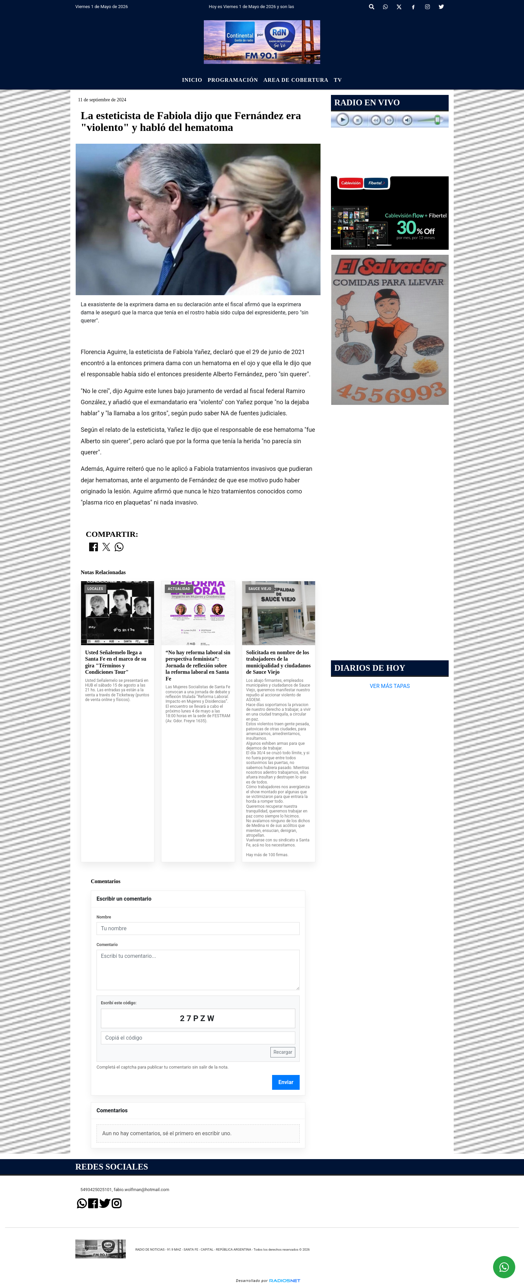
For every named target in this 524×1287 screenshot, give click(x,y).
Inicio (192, 80)
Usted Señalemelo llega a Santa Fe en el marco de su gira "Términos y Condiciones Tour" (115, 662)
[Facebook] (413, 7)
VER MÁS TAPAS (390, 686)
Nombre (104, 917)
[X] (399, 7)
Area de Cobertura (295, 80)
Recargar (282, 1052)
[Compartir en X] (106, 547)
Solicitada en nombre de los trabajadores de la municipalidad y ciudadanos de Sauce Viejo (278, 662)
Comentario (107, 944)
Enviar (286, 1082)
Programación (233, 80)
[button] (372, 7)
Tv (338, 80)
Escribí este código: (119, 1003)
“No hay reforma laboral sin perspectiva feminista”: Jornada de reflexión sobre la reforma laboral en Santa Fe (197, 666)
